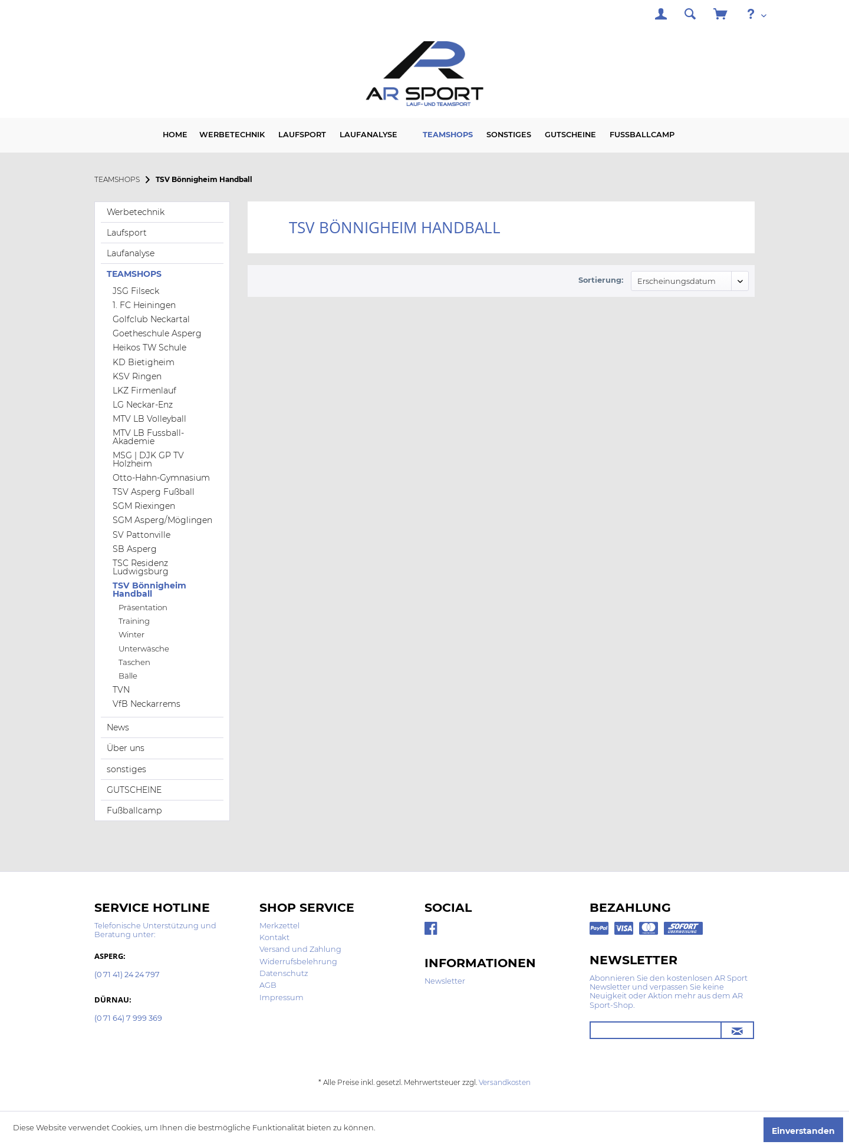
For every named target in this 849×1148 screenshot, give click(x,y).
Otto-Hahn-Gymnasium (161, 477)
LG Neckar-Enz (143, 404)
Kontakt (274, 937)
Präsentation (143, 607)
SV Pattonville (141, 535)
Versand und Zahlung (300, 949)
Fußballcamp (134, 810)
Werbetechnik (135, 212)
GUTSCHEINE (134, 790)
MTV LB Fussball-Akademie (148, 437)
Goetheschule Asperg (157, 333)
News (118, 727)
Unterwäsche (144, 648)
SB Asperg (135, 549)
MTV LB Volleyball (149, 418)
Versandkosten (505, 1082)
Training (134, 621)
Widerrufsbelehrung (298, 961)
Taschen (134, 662)
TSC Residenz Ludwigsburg (141, 567)
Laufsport (127, 232)
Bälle (128, 675)
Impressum (281, 997)
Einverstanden (803, 1131)
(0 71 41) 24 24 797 (127, 975)
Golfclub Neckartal (151, 319)
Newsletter (444, 981)
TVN (121, 689)
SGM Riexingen (144, 506)
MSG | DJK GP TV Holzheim (148, 459)
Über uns (125, 748)
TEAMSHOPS (134, 274)
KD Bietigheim (144, 362)
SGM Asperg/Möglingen (162, 520)
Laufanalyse (130, 253)
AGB (268, 985)
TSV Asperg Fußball (154, 492)
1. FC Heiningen (144, 305)
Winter (131, 634)
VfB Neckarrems (146, 704)
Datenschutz (283, 973)
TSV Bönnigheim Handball (149, 589)
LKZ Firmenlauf (144, 390)
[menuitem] (661, 15)
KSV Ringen (137, 376)
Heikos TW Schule (149, 347)
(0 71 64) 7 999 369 (128, 1019)
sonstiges (126, 769)
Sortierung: (600, 280)
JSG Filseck (136, 291)
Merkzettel (279, 925)
